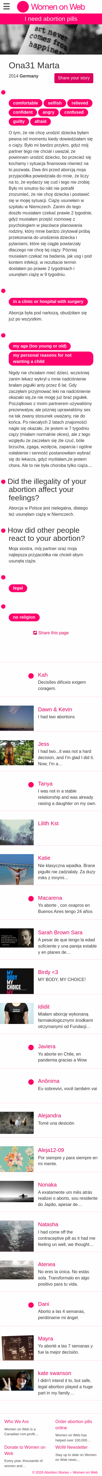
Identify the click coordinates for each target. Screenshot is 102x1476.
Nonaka (47, 1185)
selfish (55, 103)
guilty (19, 121)
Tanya (45, 784)
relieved (80, 103)
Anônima (49, 1081)
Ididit (44, 1007)
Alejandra (49, 1115)
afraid (41, 121)
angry (48, 112)
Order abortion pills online (73, 1424)
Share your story (74, 78)
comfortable (25, 103)
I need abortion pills (50, 18)
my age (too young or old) (39, 346)
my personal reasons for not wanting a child (42, 358)
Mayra (45, 1339)
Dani (43, 1304)
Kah (43, 675)
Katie (44, 858)
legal (18, 588)
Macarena (50, 898)
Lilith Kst (48, 823)
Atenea (46, 1264)
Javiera (46, 1046)
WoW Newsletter (71, 1447)
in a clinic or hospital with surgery (48, 301)
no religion (24, 617)
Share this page (51, 633)
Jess (43, 744)
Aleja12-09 (51, 1150)
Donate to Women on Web (24, 1450)
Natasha (48, 1224)
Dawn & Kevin (55, 709)
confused (74, 112)
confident (23, 112)
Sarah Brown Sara (60, 932)
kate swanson (54, 1373)
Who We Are (16, 1421)
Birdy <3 (48, 972)
